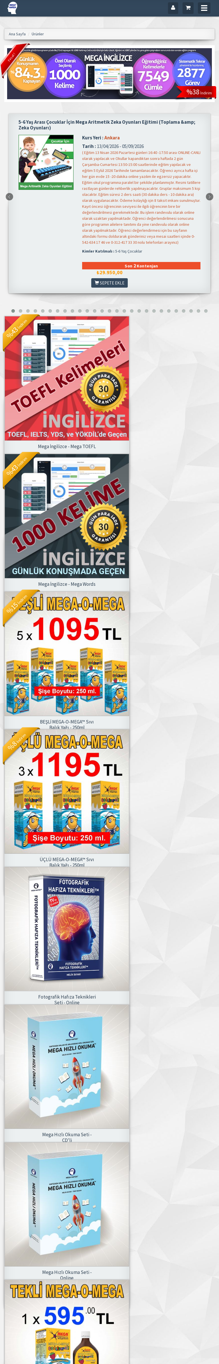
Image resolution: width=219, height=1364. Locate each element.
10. (81, 1206)
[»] (105, 1206)
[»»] (117, 1206)
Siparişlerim (141, 1292)
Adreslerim (140, 1277)
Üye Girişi (139, 1262)
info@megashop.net (27, 1281)
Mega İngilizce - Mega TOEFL (55, 422)
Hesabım (138, 1269)
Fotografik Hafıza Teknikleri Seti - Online (55, 776)
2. (19, 1206)
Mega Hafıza (105, 1262)
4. (39, 1206)
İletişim (101, 1269)
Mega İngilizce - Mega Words (164, 422)
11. (93, 1206)
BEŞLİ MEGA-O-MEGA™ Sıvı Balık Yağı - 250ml (55, 600)
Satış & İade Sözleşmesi (104, 1287)
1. (9, 1206)
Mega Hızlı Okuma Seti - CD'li (164, 776)
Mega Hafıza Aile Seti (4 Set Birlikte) (55, 1126)
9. (70, 1206)
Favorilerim (140, 1284)
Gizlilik (101, 1277)
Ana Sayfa (66, 1262)
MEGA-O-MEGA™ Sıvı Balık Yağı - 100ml (164, 951)
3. (29, 1206)
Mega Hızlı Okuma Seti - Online (55, 951)
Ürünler (64, 1269)
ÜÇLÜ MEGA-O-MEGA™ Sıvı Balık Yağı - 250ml (164, 600)
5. (49, 1206)
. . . (60, 1206)
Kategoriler (67, 1277)
